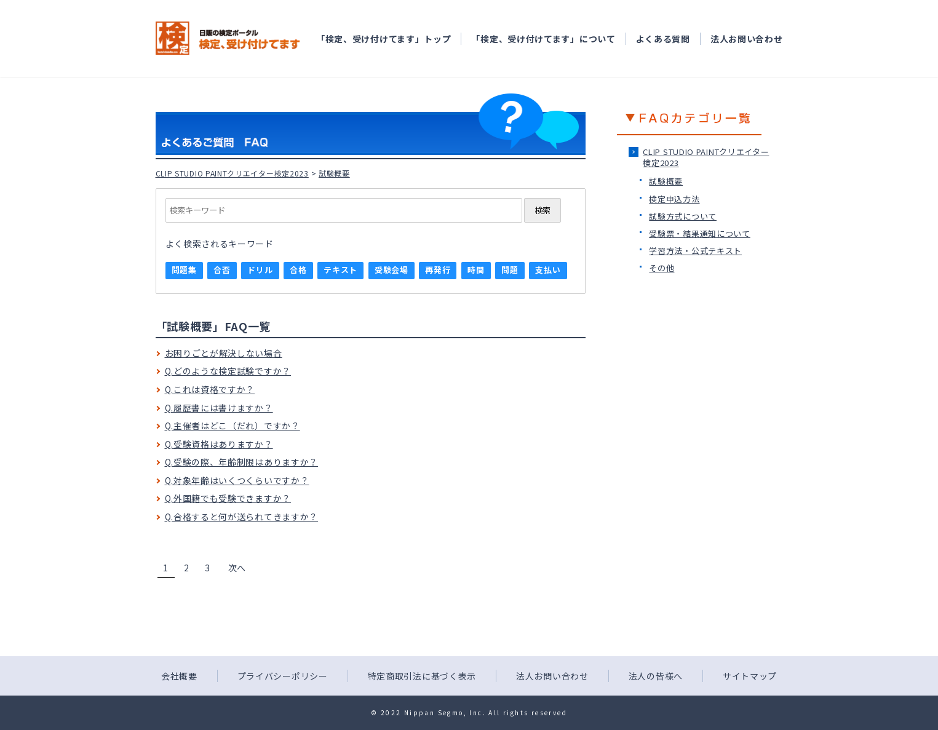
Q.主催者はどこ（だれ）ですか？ (232, 425)
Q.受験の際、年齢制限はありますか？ (242, 462)
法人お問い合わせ (746, 39)
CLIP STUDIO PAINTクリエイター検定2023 (232, 173)
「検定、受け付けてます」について (543, 39)
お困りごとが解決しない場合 (223, 353)
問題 (509, 270)
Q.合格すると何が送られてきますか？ (242, 516)
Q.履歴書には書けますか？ (219, 408)
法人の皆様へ (656, 676)
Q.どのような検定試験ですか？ (228, 371)
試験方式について (683, 216)
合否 (221, 270)
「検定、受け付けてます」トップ (383, 39)
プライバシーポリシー (282, 676)
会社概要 (179, 676)
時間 (475, 270)
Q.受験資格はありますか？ (219, 444)
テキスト (340, 270)
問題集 (184, 270)
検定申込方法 (674, 199)
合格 (298, 270)
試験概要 (666, 181)
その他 (661, 268)
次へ (237, 567)
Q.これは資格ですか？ (210, 389)
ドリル (259, 270)
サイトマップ (750, 676)
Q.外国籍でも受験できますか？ (228, 498)
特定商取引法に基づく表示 (422, 676)
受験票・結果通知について (699, 233)
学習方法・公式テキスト (695, 250)
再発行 (437, 270)
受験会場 (391, 270)
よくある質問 (663, 39)
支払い (547, 270)
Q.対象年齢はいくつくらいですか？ (237, 480)
